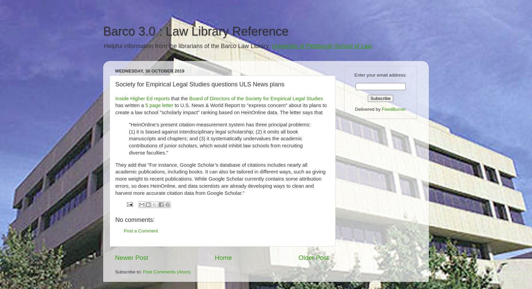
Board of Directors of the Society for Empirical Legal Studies (256, 98)
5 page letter (159, 105)
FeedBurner (394, 109)
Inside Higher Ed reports (142, 98)
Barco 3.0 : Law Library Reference (195, 31)
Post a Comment (141, 230)
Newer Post (131, 257)
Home (223, 257)
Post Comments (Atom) (167, 271)
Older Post (314, 257)
